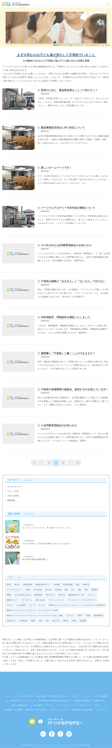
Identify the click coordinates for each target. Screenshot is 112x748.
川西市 (33, 620)
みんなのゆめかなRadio (23, 595)
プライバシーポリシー (56, 600)
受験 (79, 590)
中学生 (74, 620)
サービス (42, 605)
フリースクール (26, 600)
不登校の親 (23, 620)
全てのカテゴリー (14, 486)
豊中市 (65, 620)
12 (49, 462)
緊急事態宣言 (98, 615)
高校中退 (86, 584)
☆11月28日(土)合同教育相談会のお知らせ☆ (66, 245)
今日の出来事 (13, 495)
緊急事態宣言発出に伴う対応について (63, 128)
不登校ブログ (11, 620)
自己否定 (48, 590)
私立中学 (62, 595)
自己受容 (58, 590)
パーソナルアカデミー (14, 590)
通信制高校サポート (43, 584)
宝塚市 (28, 590)
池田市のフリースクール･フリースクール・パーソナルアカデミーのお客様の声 (77, 605)
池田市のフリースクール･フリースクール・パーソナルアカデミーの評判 (32, 610)
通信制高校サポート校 (76, 595)
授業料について (11, 600)
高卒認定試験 (68, 584)
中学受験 (56, 584)
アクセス (9, 605)
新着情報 (11, 500)
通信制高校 (38, 595)
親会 (66, 590)
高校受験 (83, 620)
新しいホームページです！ (56, 168)
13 (56, 462)
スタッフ (32, 605)
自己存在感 (38, 590)
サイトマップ (101, 709)
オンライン (91, 595)
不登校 (88, 615)
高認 (77, 584)
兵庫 (40, 620)
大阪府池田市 (27, 584)
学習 (86, 590)
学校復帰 (94, 590)
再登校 (8, 595)
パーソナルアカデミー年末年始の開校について (68, 208)
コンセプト (70, 615)
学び (72, 590)
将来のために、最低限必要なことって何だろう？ (69, 90)
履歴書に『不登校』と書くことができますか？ (68, 353)
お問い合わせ (40, 600)
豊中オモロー (50, 595)
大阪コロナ (56, 620)
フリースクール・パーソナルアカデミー (82, 600)
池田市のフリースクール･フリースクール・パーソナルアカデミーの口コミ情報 (34, 615)
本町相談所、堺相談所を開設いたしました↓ (66, 317)
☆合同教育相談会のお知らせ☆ (59, 425)
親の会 (17, 584)
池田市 (79, 615)
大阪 (47, 620)
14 (63, 462)
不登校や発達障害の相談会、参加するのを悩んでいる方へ (74, 389)
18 (77, 462)
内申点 (8, 584)
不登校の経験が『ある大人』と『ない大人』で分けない (73, 281)
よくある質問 (21, 605)
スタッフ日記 (13, 491)
